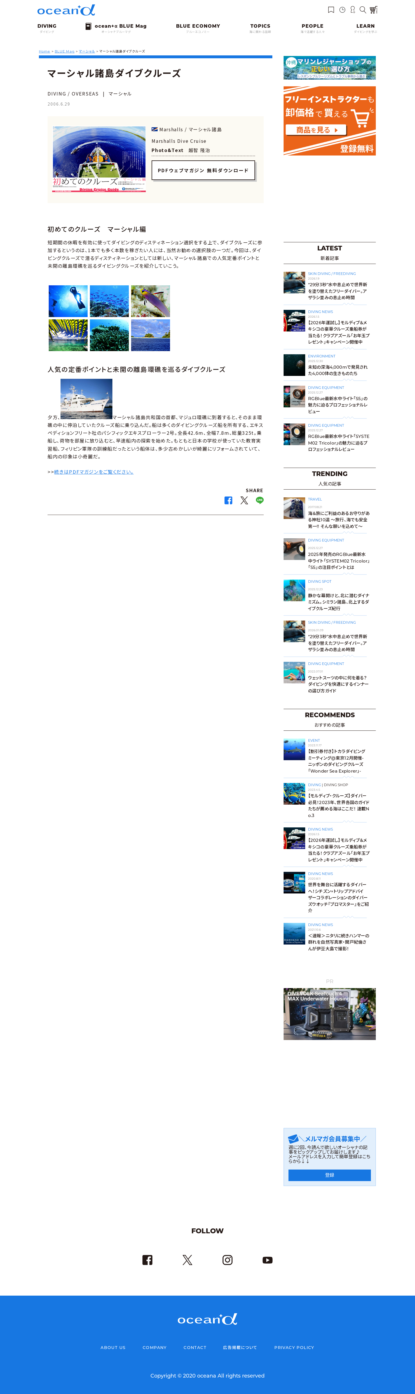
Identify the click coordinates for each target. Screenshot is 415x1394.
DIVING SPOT (319, 581)
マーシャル (87, 51)
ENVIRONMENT (321, 356)
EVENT (314, 740)
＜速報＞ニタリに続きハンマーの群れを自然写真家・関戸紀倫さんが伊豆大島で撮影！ (338, 942)
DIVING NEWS (320, 312)
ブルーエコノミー (198, 32)
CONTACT (195, 1347)
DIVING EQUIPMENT (326, 387)
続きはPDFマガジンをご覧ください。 (94, 471)
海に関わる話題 (260, 32)
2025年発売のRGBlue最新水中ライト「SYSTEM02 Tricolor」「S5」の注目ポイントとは (339, 561)
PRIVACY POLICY (294, 1347)
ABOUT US (113, 1347)
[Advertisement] (330, 198)
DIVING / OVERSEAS (73, 93)
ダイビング (47, 32)
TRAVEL (315, 499)
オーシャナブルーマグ (116, 32)
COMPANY (155, 1347)
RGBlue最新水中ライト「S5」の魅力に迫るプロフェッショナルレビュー (337, 405)
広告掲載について (240, 1347)
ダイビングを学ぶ (366, 32)
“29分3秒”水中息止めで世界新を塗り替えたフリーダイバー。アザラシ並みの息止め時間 (337, 291)
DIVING (314, 785)
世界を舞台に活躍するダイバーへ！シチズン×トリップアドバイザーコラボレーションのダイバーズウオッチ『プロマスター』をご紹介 (338, 897)
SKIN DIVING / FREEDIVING (332, 273)
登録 (329, 1175)
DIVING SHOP (336, 785)
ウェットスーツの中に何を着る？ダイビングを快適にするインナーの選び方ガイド (338, 684)
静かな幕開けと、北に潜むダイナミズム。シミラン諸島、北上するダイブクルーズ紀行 (338, 602)
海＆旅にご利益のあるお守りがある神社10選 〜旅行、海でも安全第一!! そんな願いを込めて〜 (339, 520)
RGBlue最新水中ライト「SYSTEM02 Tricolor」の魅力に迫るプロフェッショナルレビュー (338, 443)
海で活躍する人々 (313, 32)
